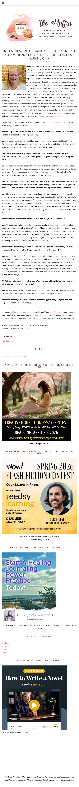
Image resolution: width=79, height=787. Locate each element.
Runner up (42, 326)
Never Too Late (59, 122)
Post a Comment (8, 341)
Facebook (5, 643)
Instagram (6, 646)
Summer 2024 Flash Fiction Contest (16, 328)
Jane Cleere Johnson (28, 326)
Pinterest (5, 652)
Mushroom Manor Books (49, 116)
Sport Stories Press (56, 312)
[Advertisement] (39, 755)
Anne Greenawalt (19, 312)
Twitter (5, 649)
